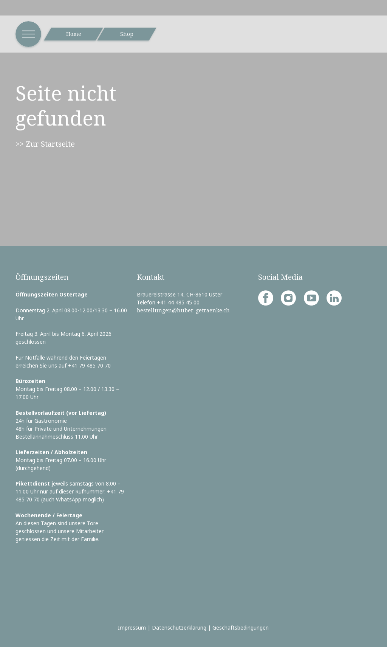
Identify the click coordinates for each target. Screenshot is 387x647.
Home (73, 33)
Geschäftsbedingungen (240, 627)
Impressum (132, 627)
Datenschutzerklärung (179, 627)
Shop (126, 33)
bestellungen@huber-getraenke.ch (183, 310)
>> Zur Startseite (45, 143)
